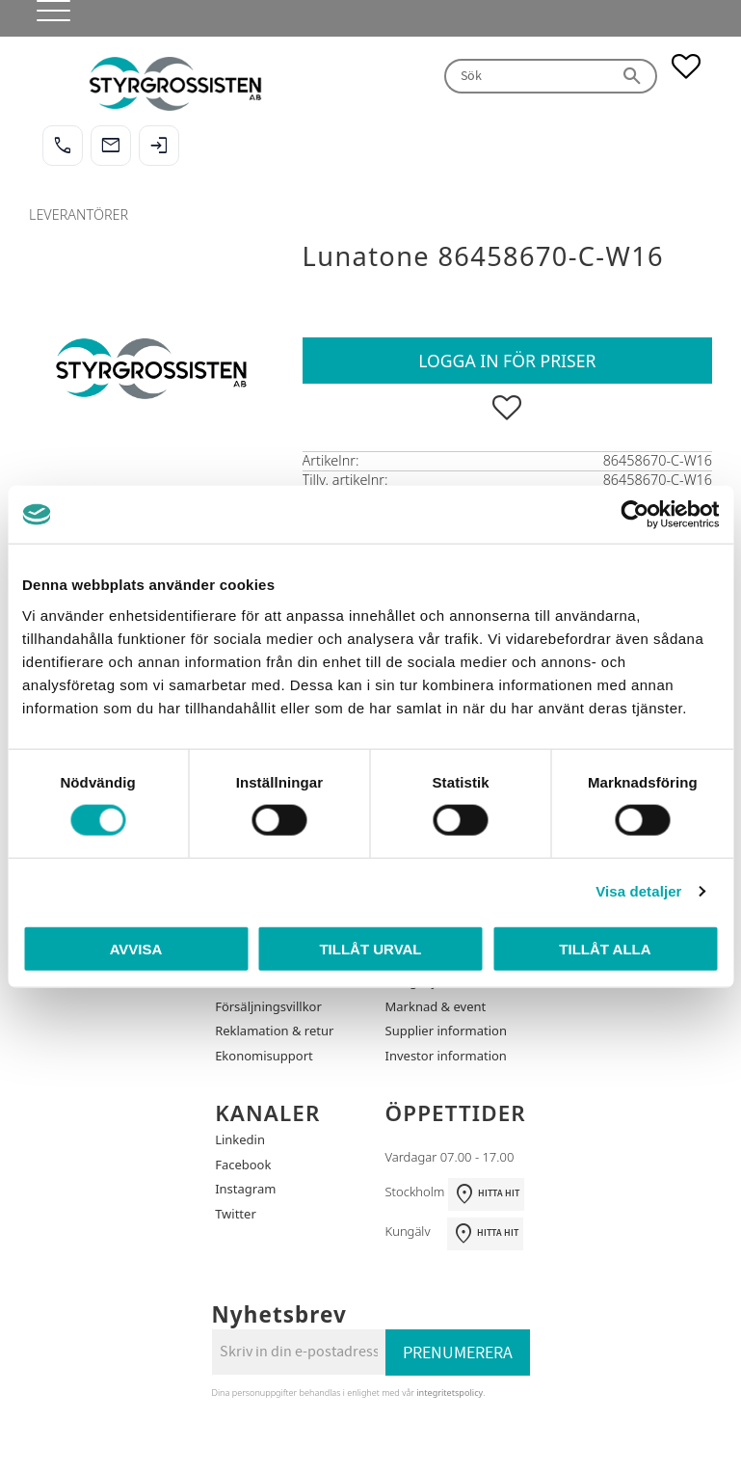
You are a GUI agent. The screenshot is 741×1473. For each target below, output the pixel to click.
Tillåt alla (604, 948)
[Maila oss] (111, 145)
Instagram (245, 1188)
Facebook (243, 1164)
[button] (46, 19)
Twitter (235, 1213)
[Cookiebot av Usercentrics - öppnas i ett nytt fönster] (634, 514)
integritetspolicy (449, 1392)
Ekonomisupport (264, 1055)
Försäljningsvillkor (268, 1006)
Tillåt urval (370, 948)
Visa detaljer (638, 891)
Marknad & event (436, 1006)
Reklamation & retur (274, 1030)
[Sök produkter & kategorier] (526, 76)
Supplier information (446, 1030)
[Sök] (633, 76)
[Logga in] (159, 145)
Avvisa (136, 948)
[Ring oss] (62, 145)
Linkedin (240, 1139)
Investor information (446, 1055)
